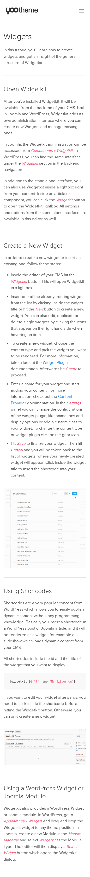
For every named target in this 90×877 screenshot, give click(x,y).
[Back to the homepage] (22, 11)
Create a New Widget (33, 245)
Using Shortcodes (28, 591)
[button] (81, 11)
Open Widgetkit (25, 89)
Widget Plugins (56, 362)
